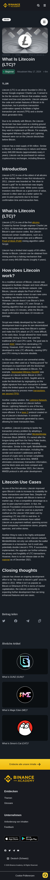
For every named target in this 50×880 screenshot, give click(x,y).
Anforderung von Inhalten (16, 822)
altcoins (35, 222)
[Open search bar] (37, 5)
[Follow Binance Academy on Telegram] (14, 850)
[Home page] (11, 5)
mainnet (6, 560)
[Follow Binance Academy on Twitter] (10, 850)
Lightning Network (38, 400)
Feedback (9, 827)
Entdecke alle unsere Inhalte (25, 764)
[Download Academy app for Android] (29, 839)
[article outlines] (44, 22)
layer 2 (25, 412)
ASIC (12, 344)
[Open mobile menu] (44, 5)
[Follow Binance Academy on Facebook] (5, 850)
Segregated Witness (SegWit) (25, 372)
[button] (44, 5)
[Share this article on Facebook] (15, 621)
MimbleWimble (39, 434)
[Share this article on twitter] (3, 621)
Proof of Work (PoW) (12, 241)
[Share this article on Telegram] (27, 621)
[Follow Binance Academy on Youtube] (18, 850)
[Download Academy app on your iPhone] (12, 839)
